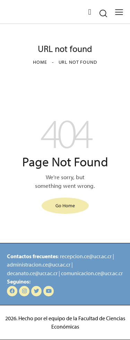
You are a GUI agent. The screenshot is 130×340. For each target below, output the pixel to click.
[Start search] (103, 13)
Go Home (65, 205)
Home (40, 62)
